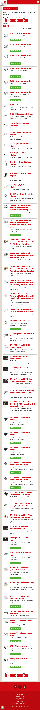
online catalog (6, 12)
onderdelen (23, 12)
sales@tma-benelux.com (20, 703)
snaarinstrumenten (15, 12)
